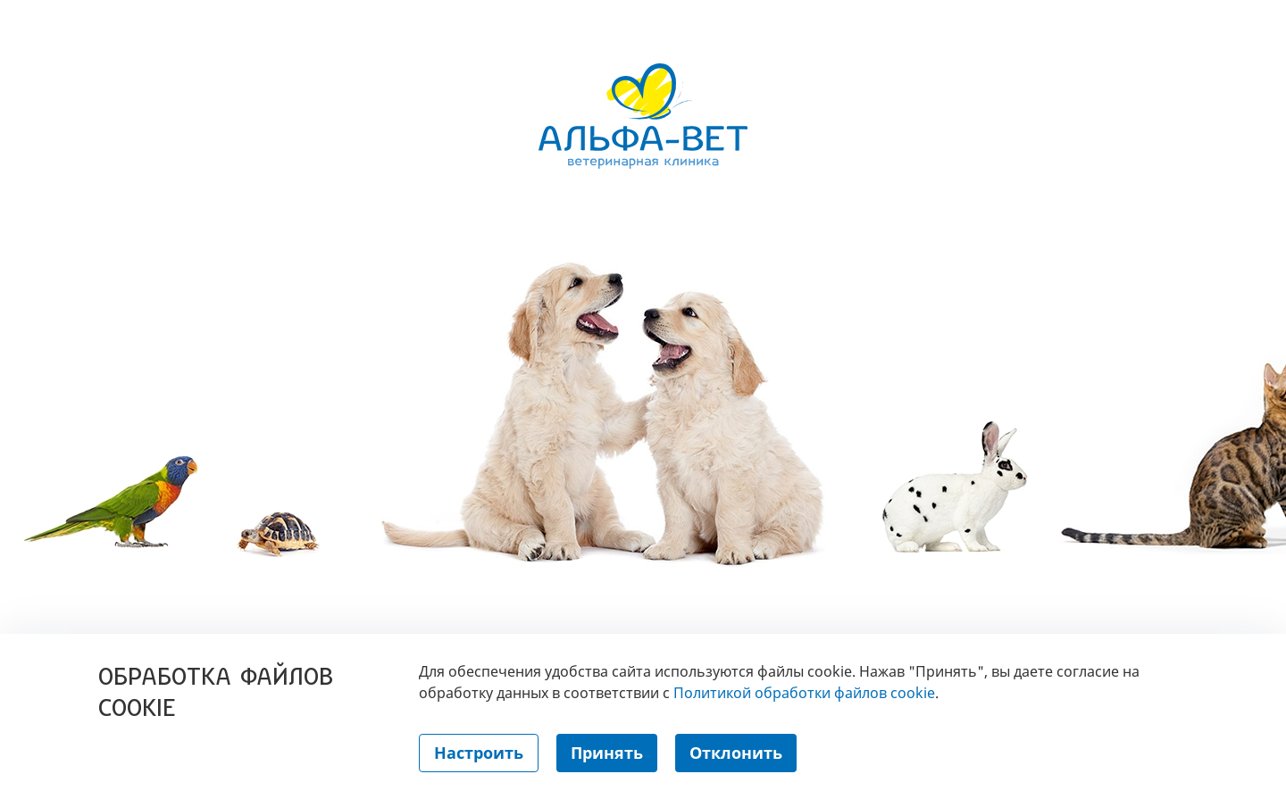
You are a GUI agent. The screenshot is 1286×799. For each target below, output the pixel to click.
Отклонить (735, 752)
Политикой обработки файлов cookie (804, 693)
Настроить (478, 752)
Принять (607, 752)
